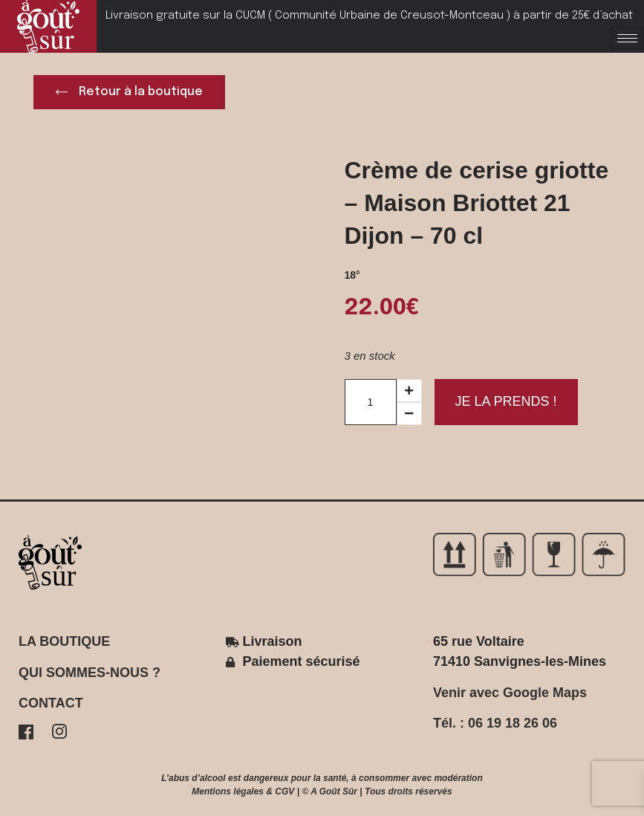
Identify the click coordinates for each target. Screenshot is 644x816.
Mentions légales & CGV (243, 791)
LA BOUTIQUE (64, 641)
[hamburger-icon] (627, 38)
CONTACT (51, 703)
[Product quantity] (371, 402)
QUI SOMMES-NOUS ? (89, 672)
